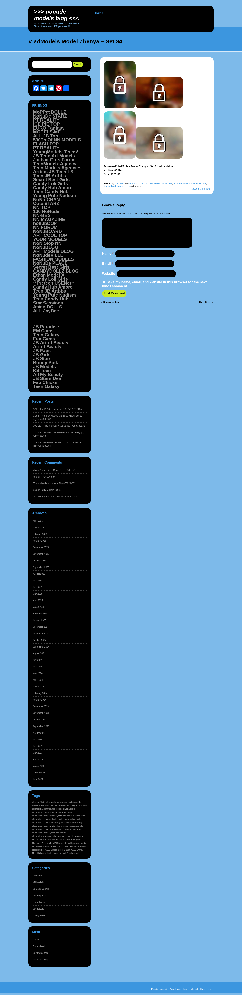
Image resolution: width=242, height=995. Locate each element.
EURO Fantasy (49, 127)
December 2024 (41, 627)
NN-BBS (42, 215)
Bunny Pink (45, 362)
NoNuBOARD (47, 231)
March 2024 (38, 686)
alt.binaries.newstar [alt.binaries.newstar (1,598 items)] (63, 812)
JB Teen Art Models (54, 155)
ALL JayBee (46, 310)
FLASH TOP (46, 143)
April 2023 (38, 759)
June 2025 (38, 587)
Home (99, 13)
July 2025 (37, 580)
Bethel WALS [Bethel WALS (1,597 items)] (44, 850)
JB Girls (41, 354)
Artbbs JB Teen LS (53, 171)
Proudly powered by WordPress (165, 989)
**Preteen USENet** (54, 283)
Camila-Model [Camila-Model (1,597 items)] (73, 853)
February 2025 (40, 613)
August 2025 (39, 574)
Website (108, 280)
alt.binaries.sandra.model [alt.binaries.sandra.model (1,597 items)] (43, 836)
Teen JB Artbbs (49, 175)
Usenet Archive (198, 183)
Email (107, 270)
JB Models (44, 366)
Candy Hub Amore (52, 187)
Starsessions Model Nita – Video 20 (57, 470)
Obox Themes (206, 989)
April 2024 (38, 680)
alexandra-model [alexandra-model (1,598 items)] (64, 802)
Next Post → (206, 308)
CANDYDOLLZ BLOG (56, 271)
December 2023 (41, 706)
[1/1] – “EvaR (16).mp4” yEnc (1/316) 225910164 (57, 409)
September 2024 (41, 646)
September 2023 (41, 726)
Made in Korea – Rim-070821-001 (58, 483)
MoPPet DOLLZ (49, 112)
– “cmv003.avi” (48, 476)
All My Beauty (48, 374)
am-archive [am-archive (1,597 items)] (60, 836)
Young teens (123, 186)
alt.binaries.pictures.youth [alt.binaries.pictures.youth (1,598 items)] (70, 829)
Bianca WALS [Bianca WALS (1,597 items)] (70, 850)
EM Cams (43, 330)
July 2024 (37, 660)
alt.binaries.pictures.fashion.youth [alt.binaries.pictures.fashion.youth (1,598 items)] (47, 816)
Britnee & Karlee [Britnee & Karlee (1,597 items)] (45, 853)
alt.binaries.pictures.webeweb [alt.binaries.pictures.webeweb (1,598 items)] (45, 829)
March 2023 (38, 766)
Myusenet (155, 183)
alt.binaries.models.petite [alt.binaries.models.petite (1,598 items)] (43, 812)
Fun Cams (44, 338)
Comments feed (41, 953)
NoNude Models (182, 183)
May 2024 (38, 673)
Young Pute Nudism (54, 195)
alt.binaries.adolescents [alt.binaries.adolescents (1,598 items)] (51, 809)
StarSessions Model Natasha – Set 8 (59, 496)
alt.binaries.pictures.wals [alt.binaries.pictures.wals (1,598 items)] (72, 826)
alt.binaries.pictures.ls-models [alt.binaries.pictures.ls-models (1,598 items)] (67, 819)
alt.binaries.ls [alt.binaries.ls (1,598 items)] (69, 809)
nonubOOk (45, 223)
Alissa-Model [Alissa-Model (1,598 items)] (60, 805)
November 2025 (41, 554)
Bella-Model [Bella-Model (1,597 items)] (74, 846)
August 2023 (39, 733)
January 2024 (39, 699)
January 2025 (39, 620)
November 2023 (41, 713)
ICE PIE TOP (46, 123)
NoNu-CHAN (46, 199)
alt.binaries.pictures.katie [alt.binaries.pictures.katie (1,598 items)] (74, 816)
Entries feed (39, 946)
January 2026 (39, 540)
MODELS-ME (47, 131)
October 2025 (39, 560)
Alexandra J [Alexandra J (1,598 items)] (77, 802)
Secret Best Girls (51, 179)
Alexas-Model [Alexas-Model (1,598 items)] (38, 805)
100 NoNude (46, 211)
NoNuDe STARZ (50, 116)
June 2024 (38, 666)
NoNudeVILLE (48, 255)
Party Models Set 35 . (51, 490)
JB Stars (42, 358)
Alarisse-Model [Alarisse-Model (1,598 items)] (38, 802)
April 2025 (38, 600)
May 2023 (38, 753)
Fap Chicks (45, 382)
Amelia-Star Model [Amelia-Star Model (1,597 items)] (46, 839)
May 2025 (38, 593)
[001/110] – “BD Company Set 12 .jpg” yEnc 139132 (59, 426)
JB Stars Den (47, 378)
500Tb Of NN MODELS (57, 139)
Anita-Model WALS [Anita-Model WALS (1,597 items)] (50, 843)
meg (35, 490)
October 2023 (39, 719)
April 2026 (38, 521)
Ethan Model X (48, 275)
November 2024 (41, 633)
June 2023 (38, 746)
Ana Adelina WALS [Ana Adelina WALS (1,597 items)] (63, 839)
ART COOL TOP (50, 235)
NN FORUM (45, 227)
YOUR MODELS (50, 239)
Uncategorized (40, 895)
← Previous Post (110, 308)
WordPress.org (40, 959)
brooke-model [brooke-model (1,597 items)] (60, 853)
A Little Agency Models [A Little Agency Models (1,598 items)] (77, 805)
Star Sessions (48, 302)
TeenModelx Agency (54, 163)
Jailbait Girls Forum (54, 159)
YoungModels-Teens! (55, 151)
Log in (36, 939)
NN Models (166, 183)
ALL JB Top (45, 135)
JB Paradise (46, 326)
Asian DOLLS (47, 306)
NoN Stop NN (47, 243)
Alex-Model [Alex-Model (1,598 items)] (51, 802)
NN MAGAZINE (49, 219)
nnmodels (120, 183)
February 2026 (40, 534)
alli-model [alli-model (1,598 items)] (36, 809)
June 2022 (38, 779)
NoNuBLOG (45, 247)
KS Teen (42, 370)
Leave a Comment (200, 188)
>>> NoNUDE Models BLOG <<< (56, 15)
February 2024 (40, 693)
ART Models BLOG (53, 251)
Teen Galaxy (46, 334)
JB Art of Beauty (50, 342)
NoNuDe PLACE (50, 263)
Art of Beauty (47, 346)
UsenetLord (110, 186)
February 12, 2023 (137, 183)
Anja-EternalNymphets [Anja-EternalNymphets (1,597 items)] (69, 843)
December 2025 (41, 547)
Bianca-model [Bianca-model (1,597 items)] (57, 850)
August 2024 (39, 653)
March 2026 (38, 527)
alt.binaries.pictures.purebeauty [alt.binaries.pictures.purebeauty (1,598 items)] (46, 822)
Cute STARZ (46, 203)
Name (108, 259)
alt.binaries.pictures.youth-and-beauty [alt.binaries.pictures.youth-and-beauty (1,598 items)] (49, 833)
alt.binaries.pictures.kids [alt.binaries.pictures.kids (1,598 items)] (43, 819)
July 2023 (37, 739)
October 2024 (39, 640)
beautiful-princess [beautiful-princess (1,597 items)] (60, 846)
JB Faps (42, 350)
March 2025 (38, 607)
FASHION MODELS (53, 259)
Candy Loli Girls (50, 183)
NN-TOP (41, 207)
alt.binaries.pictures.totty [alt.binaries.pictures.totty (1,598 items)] (71, 822)
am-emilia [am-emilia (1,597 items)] (70, 836)
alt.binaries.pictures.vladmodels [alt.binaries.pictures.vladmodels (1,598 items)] (46, 826)
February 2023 (40, 772)
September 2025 (41, 567)
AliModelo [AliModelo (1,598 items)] (49, 805)
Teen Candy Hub (51, 191)
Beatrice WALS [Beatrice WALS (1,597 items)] (45, 846)
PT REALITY (46, 120)
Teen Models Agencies (57, 167)
